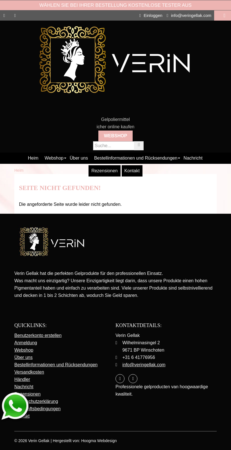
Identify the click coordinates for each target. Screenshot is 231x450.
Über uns (79, 158)
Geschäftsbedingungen (37, 408)
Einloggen (150, 15)
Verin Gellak (38, 440)
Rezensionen (104, 170)
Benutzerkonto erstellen (38, 335)
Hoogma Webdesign (99, 440)
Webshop (115, 135)
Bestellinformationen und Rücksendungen (135, 158)
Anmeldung (25, 342)
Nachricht (193, 158)
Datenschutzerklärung (36, 401)
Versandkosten (29, 372)
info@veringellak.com (189, 15)
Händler (22, 379)
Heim (33, 158)
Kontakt (132, 170)
